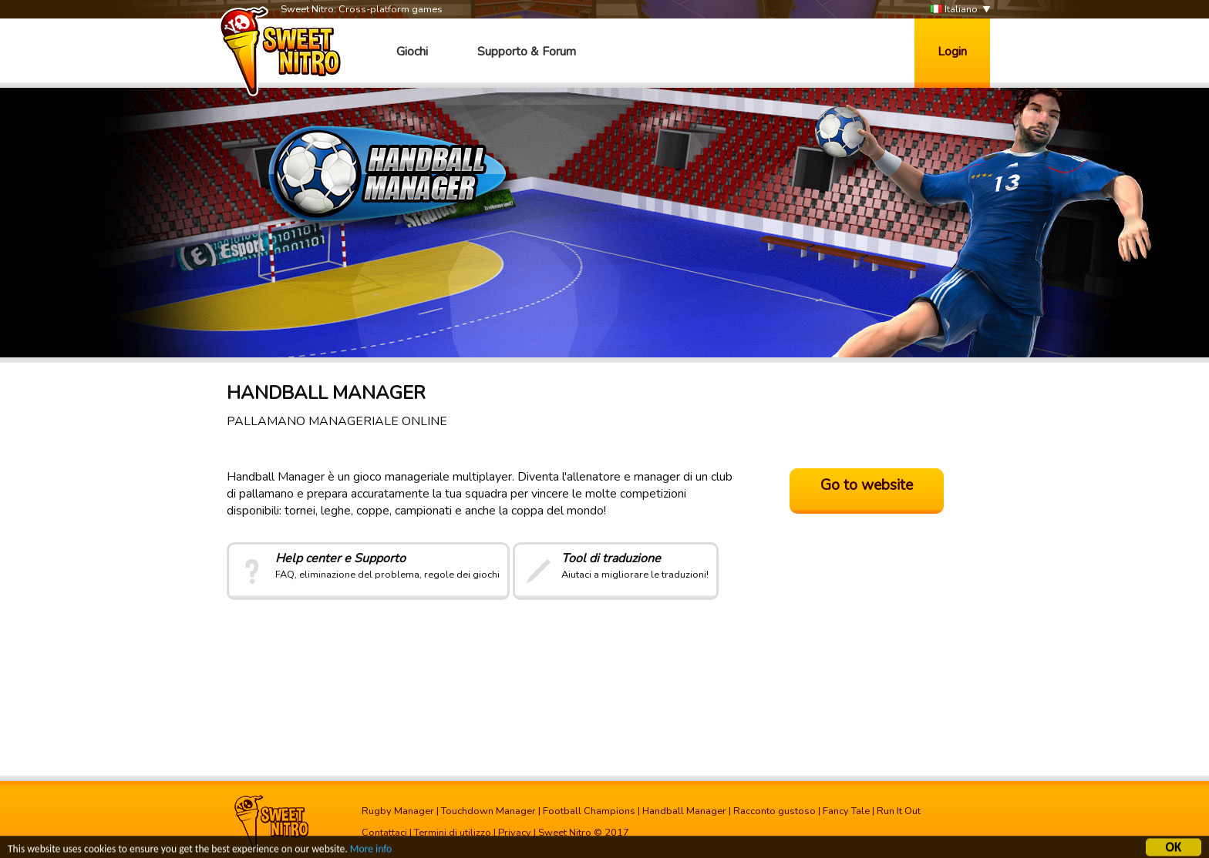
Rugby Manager (398, 811)
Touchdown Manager (488, 811)
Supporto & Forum (526, 51)
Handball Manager (684, 811)
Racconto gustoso (774, 811)
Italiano (954, 9)
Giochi (412, 51)
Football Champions (589, 811)
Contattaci (384, 833)
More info (371, 849)
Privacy (514, 833)
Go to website (866, 485)
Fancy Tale (846, 811)
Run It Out (899, 811)
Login (952, 51)
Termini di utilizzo (452, 833)
